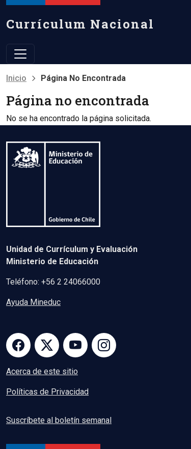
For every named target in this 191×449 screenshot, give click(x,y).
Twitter (47, 345)
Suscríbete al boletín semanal (59, 420)
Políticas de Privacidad (47, 392)
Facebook (18, 345)
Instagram (104, 345)
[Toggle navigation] (20, 54)
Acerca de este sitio (42, 371)
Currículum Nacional (80, 24)
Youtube (75, 345)
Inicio (16, 78)
